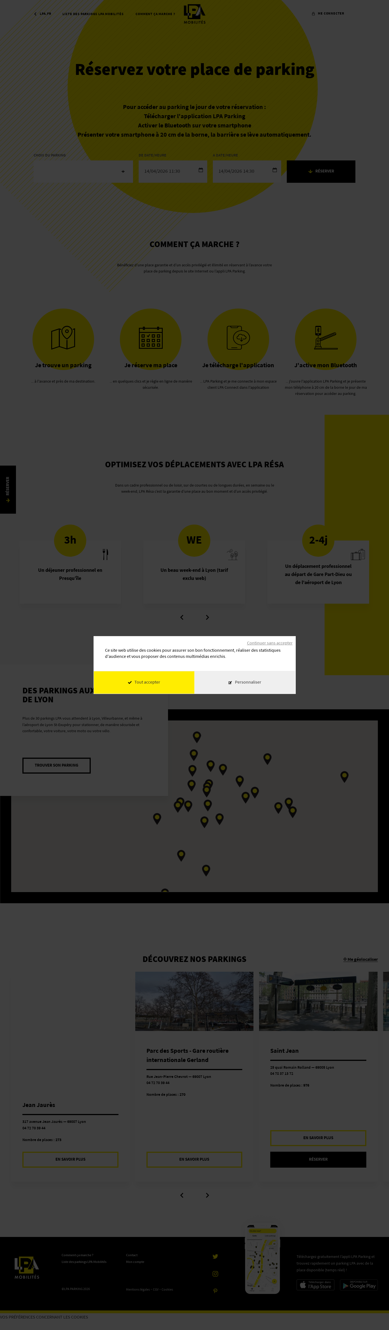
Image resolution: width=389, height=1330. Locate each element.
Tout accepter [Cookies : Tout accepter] (144, 682)
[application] (375, 1316)
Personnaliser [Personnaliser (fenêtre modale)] (248, 682)
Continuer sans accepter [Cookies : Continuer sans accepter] (270, 643)
